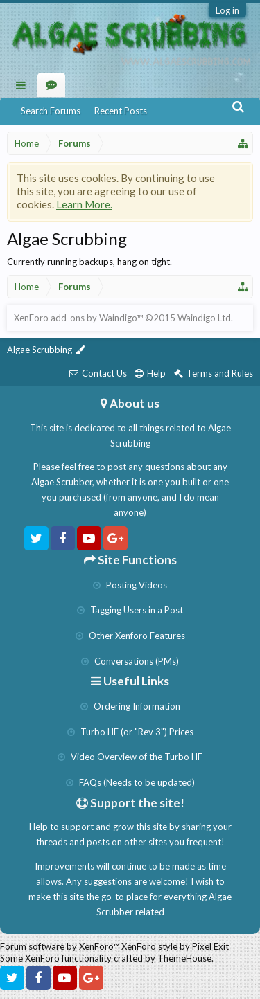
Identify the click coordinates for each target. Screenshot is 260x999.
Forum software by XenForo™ (60, 946)
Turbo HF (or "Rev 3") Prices (130, 731)
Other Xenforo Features (130, 635)
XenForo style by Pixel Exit (175, 946)
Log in (227, 10)
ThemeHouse (184, 958)
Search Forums (50, 110)
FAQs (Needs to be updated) (130, 782)
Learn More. (84, 204)
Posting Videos (130, 585)
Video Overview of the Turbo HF (130, 756)
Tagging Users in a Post (130, 609)
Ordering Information (130, 706)
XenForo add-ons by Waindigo (75, 317)
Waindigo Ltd (204, 317)
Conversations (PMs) (130, 661)
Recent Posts (120, 110)
